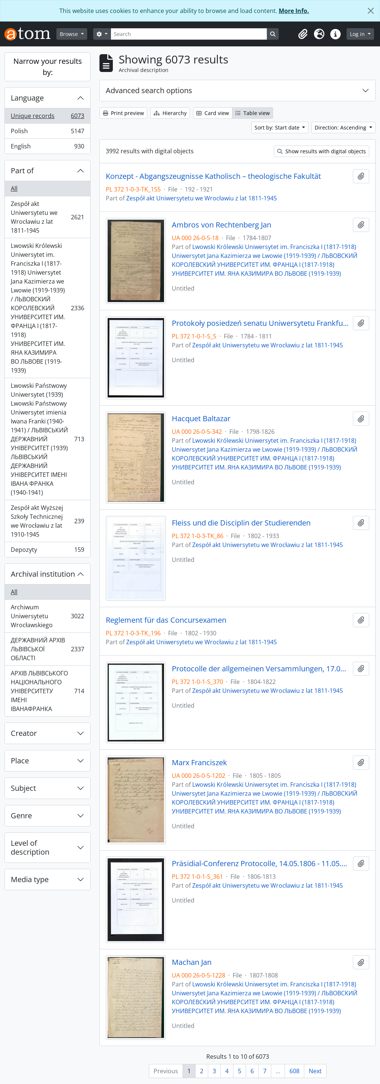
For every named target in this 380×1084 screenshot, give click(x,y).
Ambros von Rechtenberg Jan (221, 224)
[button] (303, 34)
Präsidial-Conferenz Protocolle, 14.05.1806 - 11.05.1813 (261, 863)
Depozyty (47, 551)
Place (20, 761)
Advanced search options (149, 90)
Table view (252, 113)
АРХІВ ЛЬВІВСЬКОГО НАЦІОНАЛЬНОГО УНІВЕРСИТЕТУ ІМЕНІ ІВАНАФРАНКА (47, 691)
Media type (30, 879)
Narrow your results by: (47, 66)
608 (294, 1071)
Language (27, 98)
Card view (212, 113)
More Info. (294, 11)
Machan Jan (192, 962)
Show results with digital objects (321, 151)
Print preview (123, 113)
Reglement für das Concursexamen (166, 620)
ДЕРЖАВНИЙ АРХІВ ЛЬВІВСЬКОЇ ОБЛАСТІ (47, 649)
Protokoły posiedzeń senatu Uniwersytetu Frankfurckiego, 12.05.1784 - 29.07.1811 (261, 323)
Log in (358, 33)
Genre (21, 815)
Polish (47, 133)
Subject (23, 788)
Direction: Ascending (341, 127)
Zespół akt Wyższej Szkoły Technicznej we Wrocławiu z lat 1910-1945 (47, 521)
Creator (24, 733)
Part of (22, 171)
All (14, 188)
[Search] (189, 34)
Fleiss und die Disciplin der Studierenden (241, 522)
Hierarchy (170, 113)
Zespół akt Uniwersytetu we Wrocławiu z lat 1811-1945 (47, 217)
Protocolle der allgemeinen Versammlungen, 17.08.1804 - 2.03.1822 (261, 668)
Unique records (47, 117)
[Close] (371, 10)
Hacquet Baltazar (201, 418)
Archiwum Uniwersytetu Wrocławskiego (47, 616)
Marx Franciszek (199, 762)
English (47, 148)
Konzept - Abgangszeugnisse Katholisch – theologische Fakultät (213, 176)
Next (315, 1071)
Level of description (30, 847)
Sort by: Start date (278, 127)
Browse (69, 33)
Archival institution (43, 574)
